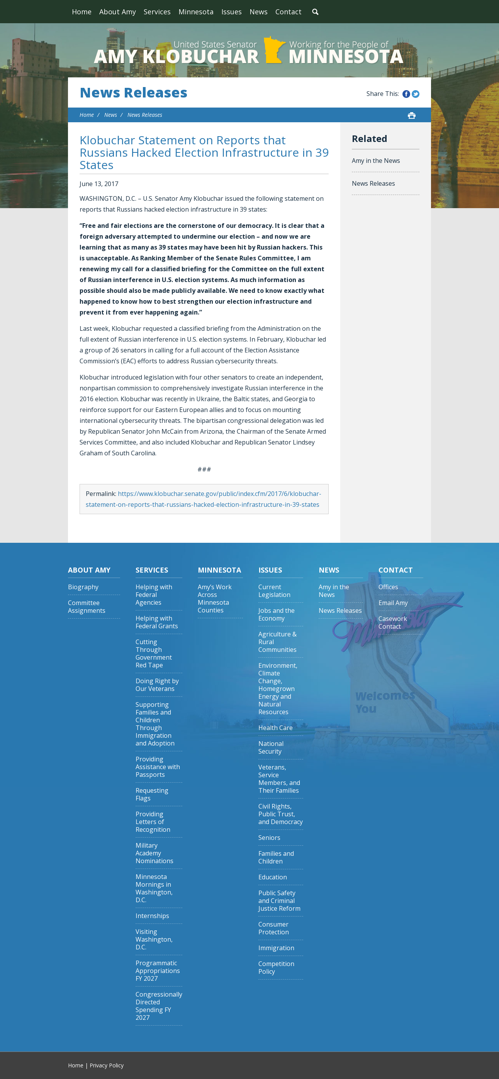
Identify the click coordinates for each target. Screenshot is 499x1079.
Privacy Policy (107, 1065)
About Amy (117, 11)
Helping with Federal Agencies (154, 595)
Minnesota (196, 11)
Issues (231, 11)
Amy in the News (376, 160)
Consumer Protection (273, 928)
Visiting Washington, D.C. (154, 939)
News (259, 11)
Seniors (269, 838)
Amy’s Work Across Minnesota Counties (215, 598)
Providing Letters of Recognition (153, 822)
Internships (152, 916)
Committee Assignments (86, 607)
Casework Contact (392, 623)
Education (272, 877)
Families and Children (276, 857)
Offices (388, 587)
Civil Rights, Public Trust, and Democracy (280, 814)
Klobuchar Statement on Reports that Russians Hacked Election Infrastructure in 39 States (204, 152)
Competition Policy (276, 968)
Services (157, 11)
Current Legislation (274, 591)
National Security (270, 748)
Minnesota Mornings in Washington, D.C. (154, 888)
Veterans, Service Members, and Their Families (279, 779)
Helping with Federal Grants (157, 622)
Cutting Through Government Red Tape (154, 653)
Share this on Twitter (415, 94)
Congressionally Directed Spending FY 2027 (159, 1006)
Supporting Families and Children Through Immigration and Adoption (155, 724)
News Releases (133, 92)
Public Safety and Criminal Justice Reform (279, 901)
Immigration (276, 948)
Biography (83, 587)
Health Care (275, 728)
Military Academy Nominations (154, 853)
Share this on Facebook (406, 94)
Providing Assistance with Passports (158, 767)
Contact (288, 11)
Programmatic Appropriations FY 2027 (158, 971)
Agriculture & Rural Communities (277, 642)
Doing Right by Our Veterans (157, 685)
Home (82, 11)
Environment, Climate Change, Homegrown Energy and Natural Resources (277, 689)
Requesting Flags (152, 794)
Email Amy (393, 603)
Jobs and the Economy (276, 614)
